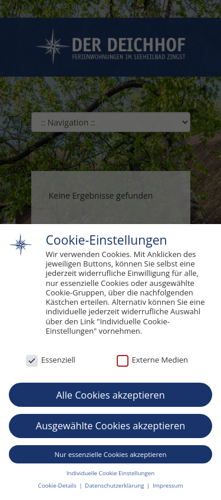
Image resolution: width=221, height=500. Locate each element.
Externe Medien (152, 360)
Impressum (168, 486)
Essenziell (50, 360)
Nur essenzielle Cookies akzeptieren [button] (111, 454)
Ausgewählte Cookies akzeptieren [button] (110, 426)
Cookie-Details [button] (58, 486)
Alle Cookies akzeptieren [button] (110, 395)
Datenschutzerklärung (115, 486)
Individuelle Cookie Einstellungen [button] (110, 473)
